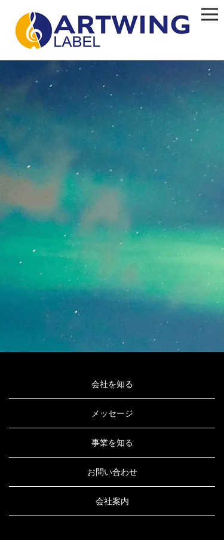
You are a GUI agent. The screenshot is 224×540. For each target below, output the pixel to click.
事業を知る (112, 442)
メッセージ (112, 413)
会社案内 (112, 501)
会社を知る (112, 384)
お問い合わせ (112, 472)
